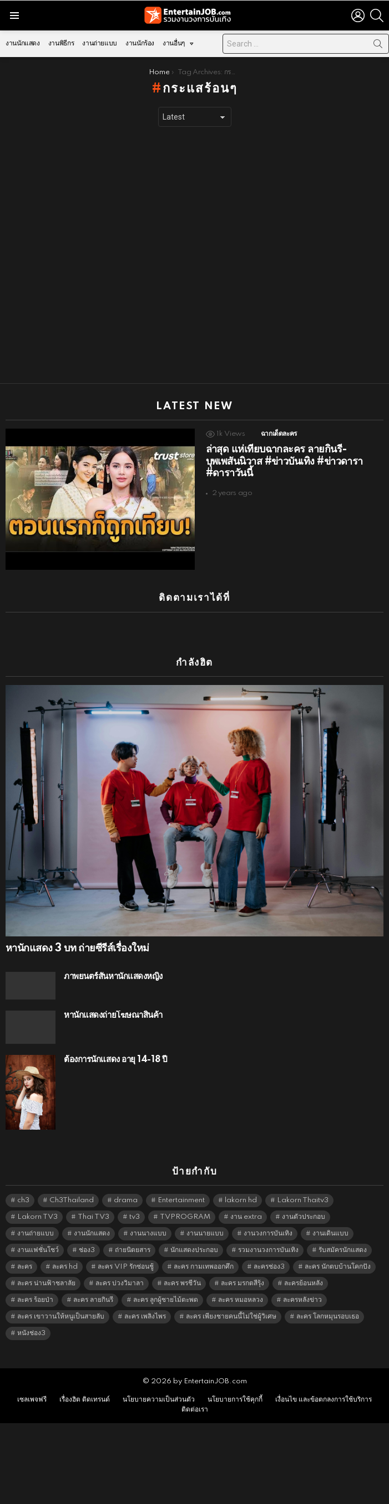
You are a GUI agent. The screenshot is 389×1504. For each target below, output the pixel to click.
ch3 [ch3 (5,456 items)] (23, 1200)
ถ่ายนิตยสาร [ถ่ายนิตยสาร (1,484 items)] (132, 1250)
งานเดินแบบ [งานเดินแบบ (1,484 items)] (330, 1233)
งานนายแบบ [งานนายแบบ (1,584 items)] (205, 1233)
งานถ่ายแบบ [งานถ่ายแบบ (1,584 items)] (35, 1233)
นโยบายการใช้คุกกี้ (235, 1399)
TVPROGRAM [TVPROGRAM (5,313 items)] (185, 1216)
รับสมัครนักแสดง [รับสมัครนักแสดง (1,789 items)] (343, 1250)
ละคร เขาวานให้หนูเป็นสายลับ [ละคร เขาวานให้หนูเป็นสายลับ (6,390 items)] (60, 1316)
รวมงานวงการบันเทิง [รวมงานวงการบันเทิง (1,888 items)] (268, 1250)
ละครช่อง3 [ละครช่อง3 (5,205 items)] (269, 1266)
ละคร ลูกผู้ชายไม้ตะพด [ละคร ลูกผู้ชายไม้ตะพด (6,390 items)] (165, 1300)
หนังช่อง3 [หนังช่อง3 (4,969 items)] (31, 1333)
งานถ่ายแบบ (99, 43)
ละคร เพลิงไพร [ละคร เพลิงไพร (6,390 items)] (145, 1316)
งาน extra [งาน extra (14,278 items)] (246, 1216)
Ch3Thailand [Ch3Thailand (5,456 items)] (71, 1200)
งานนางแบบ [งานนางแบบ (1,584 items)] (148, 1233)
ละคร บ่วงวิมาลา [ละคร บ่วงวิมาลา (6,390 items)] (119, 1283)
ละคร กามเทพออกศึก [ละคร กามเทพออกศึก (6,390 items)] (204, 1266)
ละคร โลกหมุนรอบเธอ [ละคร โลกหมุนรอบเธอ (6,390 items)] (327, 1316)
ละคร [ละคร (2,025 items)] (24, 1266)
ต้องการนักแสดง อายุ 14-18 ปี (115, 1059)
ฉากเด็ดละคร (279, 433)
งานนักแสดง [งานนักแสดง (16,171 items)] (92, 1233)
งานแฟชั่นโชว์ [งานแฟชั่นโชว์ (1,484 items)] (38, 1250)
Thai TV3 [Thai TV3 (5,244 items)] (93, 1216)
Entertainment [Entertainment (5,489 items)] (181, 1200)
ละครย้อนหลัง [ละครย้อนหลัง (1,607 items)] (303, 1283)
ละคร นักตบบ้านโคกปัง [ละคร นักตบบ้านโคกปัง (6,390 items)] (338, 1266)
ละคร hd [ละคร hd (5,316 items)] (65, 1266)
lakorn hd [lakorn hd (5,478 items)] (241, 1200)
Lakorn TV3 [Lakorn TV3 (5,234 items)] (37, 1216)
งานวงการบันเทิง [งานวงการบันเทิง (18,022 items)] (268, 1233)
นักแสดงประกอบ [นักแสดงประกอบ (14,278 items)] (194, 1250)
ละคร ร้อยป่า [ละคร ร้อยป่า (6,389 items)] (35, 1300)
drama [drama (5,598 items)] (126, 1200)
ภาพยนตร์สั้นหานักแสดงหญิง (113, 976)
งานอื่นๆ (174, 46)
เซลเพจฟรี (32, 1399)
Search (378, 46)
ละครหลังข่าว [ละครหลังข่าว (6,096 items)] (302, 1300)
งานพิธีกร (61, 43)
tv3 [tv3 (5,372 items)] (134, 1216)
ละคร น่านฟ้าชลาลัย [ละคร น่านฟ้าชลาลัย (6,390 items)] (46, 1283)
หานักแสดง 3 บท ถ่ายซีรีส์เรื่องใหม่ (77, 948)
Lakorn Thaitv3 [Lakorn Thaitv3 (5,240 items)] (303, 1200)
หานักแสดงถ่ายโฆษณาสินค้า (113, 1015)
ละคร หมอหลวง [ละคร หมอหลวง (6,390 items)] (240, 1300)
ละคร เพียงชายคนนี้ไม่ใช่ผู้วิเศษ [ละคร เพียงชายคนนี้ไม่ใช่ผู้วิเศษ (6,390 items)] (231, 1316)
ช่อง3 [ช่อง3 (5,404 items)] (87, 1250)
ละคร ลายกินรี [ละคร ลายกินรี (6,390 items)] (93, 1300)
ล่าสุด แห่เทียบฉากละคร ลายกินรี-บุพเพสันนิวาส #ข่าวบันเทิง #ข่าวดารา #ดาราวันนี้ (284, 462)
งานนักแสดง (23, 43)
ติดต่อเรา (194, 1409)
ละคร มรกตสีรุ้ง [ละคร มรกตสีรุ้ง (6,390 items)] (242, 1283)
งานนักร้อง (139, 43)
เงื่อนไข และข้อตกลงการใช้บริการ (323, 1399)
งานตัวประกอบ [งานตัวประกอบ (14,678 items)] (303, 1216)
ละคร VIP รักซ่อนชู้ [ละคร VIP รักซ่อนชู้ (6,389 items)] (126, 1266)
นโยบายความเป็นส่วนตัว (159, 1399)
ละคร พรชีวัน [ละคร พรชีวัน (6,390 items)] (182, 1283)
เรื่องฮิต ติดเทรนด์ (84, 1399)
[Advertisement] (117, 255)
